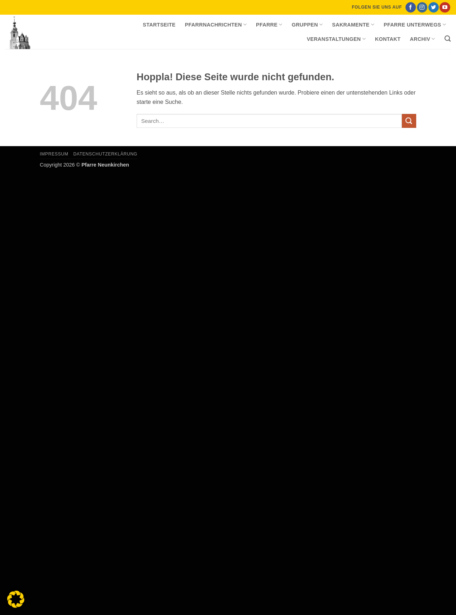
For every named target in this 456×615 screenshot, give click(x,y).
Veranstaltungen (336, 38)
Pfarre (269, 24)
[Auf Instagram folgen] (422, 7)
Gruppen (307, 24)
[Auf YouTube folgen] (445, 7)
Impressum (54, 154)
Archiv (422, 38)
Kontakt (387, 39)
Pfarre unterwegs (415, 24)
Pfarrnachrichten (216, 24)
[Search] (448, 39)
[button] (16, 599)
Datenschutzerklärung (105, 154)
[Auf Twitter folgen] (433, 7)
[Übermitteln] (409, 121)
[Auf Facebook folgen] (410, 7)
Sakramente (353, 24)
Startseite (159, 25)
